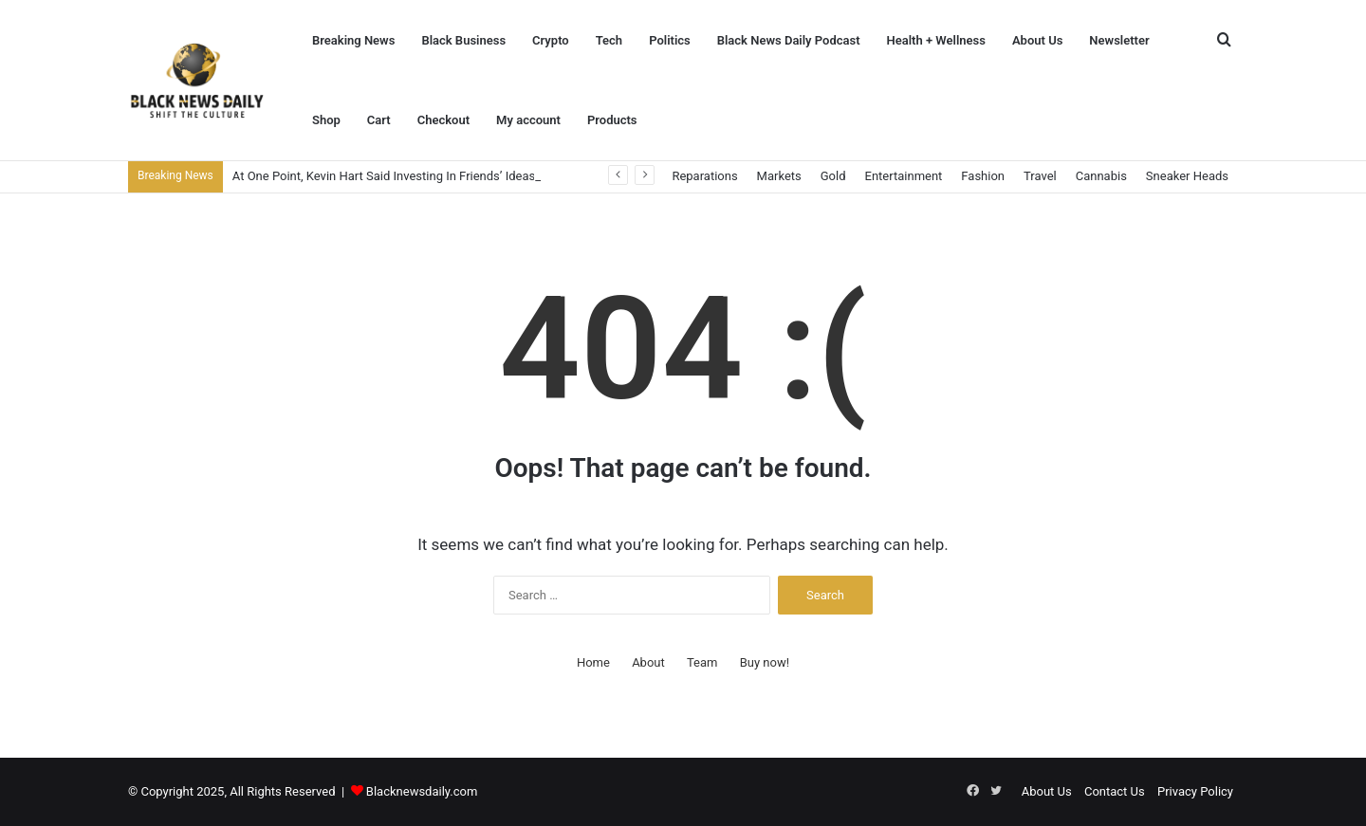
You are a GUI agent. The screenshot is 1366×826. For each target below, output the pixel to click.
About (648, 662)
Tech (609, 40)
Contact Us (1114, 791)
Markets (779, 176)
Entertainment (904, 176)
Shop (326, 120)
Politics (670, 40)
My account (528, 120)
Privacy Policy (1195, 791)
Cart (379, 120)
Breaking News (353, 40)
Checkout (443, 120)
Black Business (463, 40)
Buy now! (764, 662)
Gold (833, 176)
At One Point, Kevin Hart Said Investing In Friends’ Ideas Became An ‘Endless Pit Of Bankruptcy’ (491, 176)
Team (702, 662)
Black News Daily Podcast (788, 40)
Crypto (550, 40)
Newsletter (1119, 40)
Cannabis (1101, 176)
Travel (1040, 176)
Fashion (983, 176)
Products (612, 120)
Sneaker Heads (1187, 176)
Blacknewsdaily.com (422, 791)
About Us (1037, 40)
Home (593, 662)
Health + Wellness (936, 40)
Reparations (704, 176)
